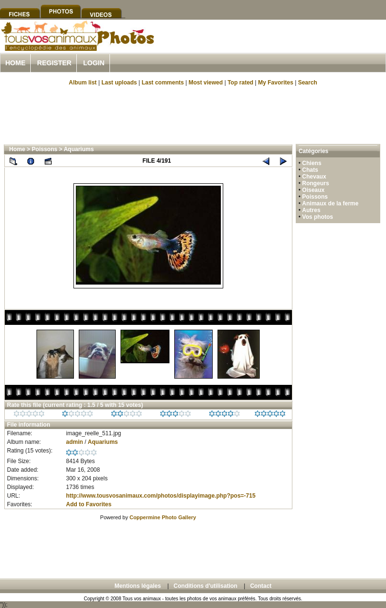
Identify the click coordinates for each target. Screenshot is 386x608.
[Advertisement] (193, 114)
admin (74, 442)
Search (307, 82)
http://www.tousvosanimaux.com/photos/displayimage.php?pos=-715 (160, 495)
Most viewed (206, 82)
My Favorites (275, 82)
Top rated (240, 82)
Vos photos (317, 217)
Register (54, 63)
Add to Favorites (88, 504)
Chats (310, 170)
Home (15, 63)
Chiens (311, 163)
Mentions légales (137, 586)
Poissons (44, 149)
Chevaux (314, 176)
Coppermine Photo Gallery (163, 517)
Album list (82, 82)
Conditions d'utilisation (206, 586)
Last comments (163, 82)
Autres (311, 210)
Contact (261, 586)
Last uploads (119, 82)
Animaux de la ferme (330, 203)
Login (93, 63)
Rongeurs (315, 183)
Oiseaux (313, 190)
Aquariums (79, 149)
